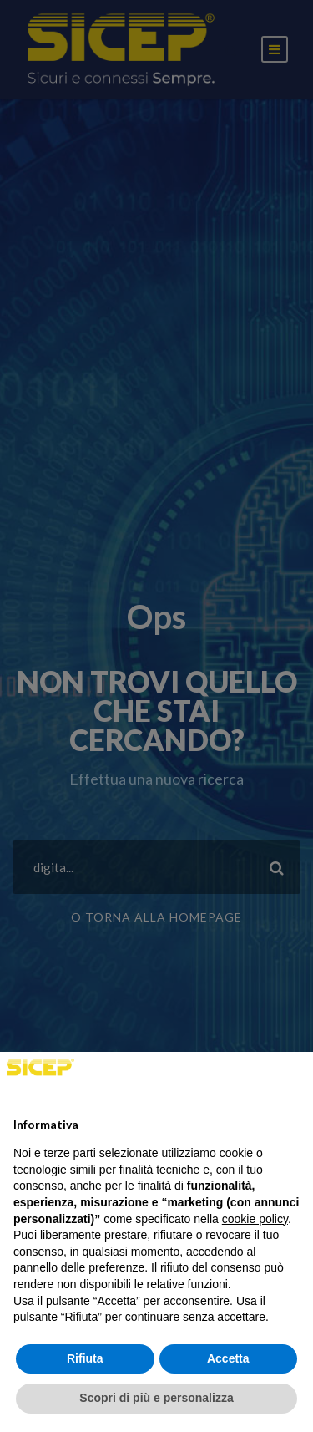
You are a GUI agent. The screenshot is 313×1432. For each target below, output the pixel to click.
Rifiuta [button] (85, 1358)
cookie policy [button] (255, 1219)
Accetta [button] (228, 1358)
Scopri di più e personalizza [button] (156, 1397)
